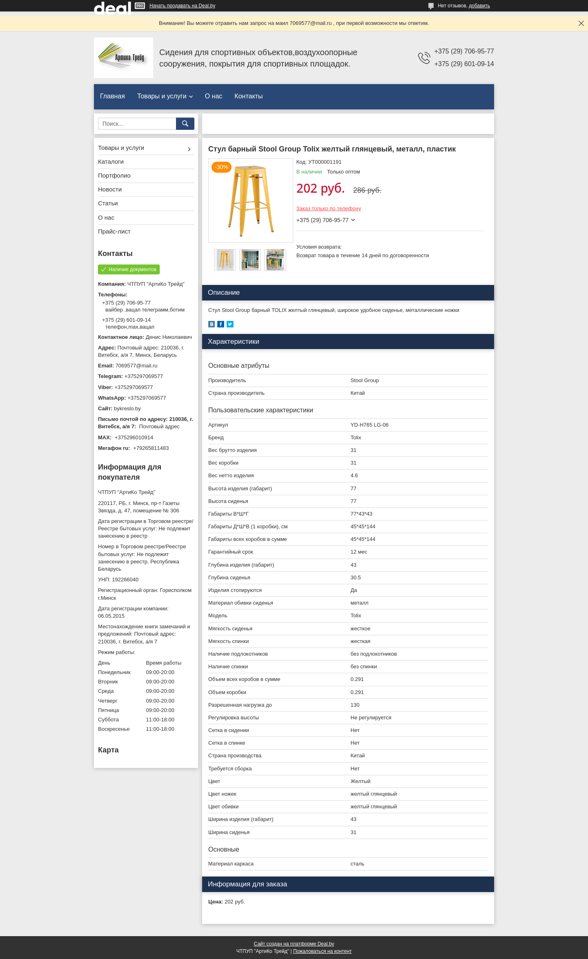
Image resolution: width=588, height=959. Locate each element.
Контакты (248, 96)
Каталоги (111, 161)
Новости (110, 189)
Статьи (108, 203)
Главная (112, 96)
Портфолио (114, 175)
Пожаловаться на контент (322, 951)
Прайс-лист (114, 231)
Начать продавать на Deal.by (182, 6)
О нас (214, 96)
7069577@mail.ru (137, 366)
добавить (479, 6)
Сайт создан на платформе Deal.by (294, 944)
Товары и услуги (162, 96)
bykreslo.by (127, 408)
